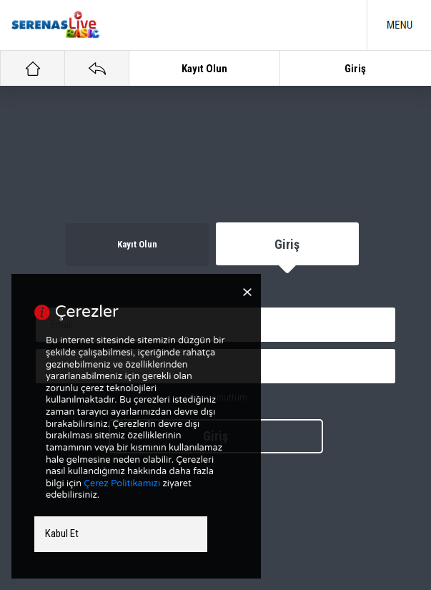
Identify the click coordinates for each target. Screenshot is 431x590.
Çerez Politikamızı (122, 483)
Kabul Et (62, 533)
